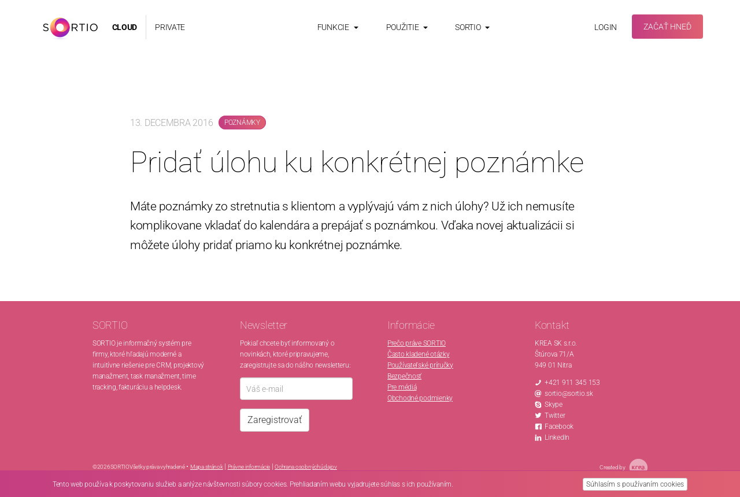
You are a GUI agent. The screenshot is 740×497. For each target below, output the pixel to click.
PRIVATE (170, 27)
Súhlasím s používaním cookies (635, 484)
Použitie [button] (407, 27)
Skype (554, 404)
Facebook (559, 426)
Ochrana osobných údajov (306, 466)
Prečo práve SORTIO (416, 343)
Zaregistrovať (274, 419)
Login (605, 27)
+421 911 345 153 (572, 383)
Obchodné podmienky (420, 398)
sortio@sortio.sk (569, 394)
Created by (624, 467)
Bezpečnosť (404, 376)
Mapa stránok (206, 466)
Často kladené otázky (418, 354)
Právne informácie (249, 466)
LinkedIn (557, 437)
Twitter (555, 415)
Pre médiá (401, 387)
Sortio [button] (472, 27)
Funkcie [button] (337, 27)
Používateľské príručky (420, 365)
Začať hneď (667, 26)
